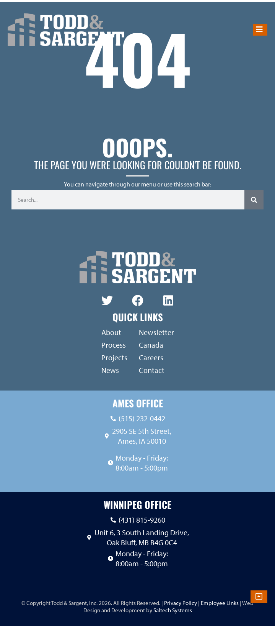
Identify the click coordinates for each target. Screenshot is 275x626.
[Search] (254, 199)
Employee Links (220, 602)
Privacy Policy (180, 602)
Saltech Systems (172, 610)
